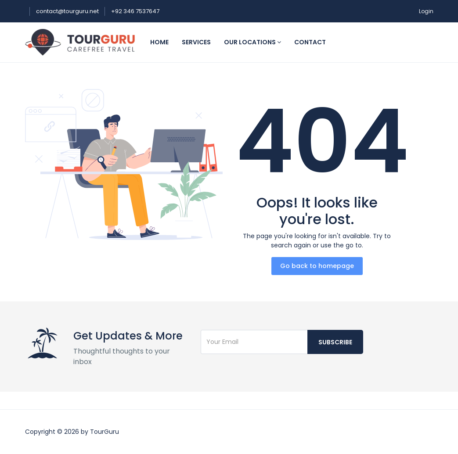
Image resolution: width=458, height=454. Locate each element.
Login (426, 11)
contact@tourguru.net (68, 11)
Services (196, 42)
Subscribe (335, 342)
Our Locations (252, 42)
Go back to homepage (317, 265)
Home (159, 42)
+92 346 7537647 (135, 11)
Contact (310, 42)
